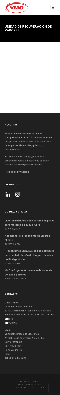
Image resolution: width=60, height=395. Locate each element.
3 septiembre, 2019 (15, 278)
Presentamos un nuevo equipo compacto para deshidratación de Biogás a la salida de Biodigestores (29, 255)
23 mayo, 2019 (12, 263)
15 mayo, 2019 (12, 244)
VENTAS (12, 322)
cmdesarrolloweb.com (30, 387)
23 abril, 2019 (13, 229)
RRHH (11, 318)
